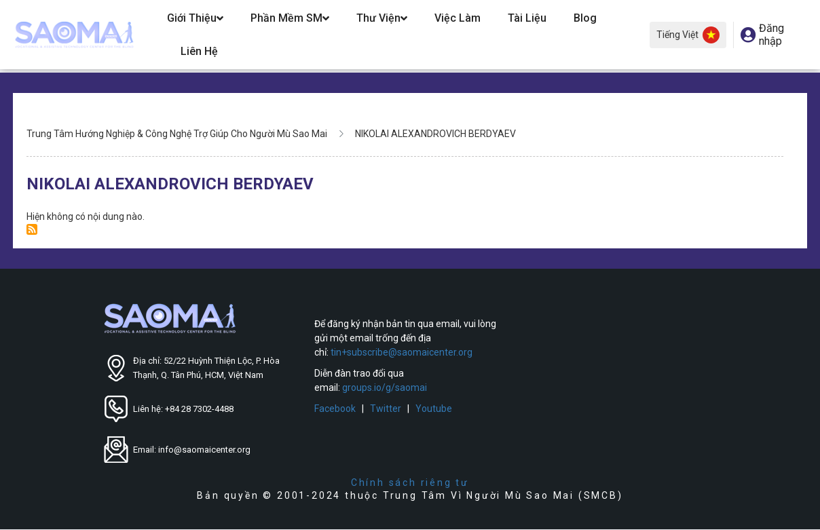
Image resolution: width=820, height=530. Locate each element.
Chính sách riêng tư (410, 482)
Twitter (385, 408)
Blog (585, 18)
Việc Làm (457, 18)
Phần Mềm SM (289, 18)
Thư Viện (381, 18)
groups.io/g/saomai (384, 387)
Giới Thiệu (195, 18)
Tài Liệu (527, 18)
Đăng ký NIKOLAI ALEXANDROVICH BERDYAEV (31, 229)
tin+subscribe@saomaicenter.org (401, 352)
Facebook (335, 408)
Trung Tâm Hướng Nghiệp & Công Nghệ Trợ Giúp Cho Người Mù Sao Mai (176, 133)
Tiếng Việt (688, 34)
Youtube (433, 408)
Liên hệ (199, 51)
